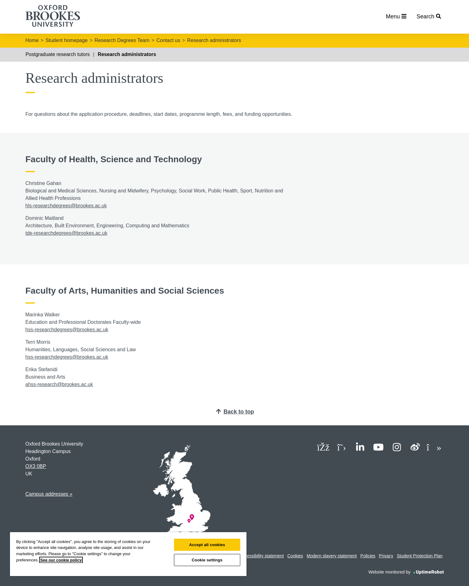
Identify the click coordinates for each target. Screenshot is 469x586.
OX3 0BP (36, 466)
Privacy (386, 555)
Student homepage (66, 40)
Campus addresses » (49, 494)
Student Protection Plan (420, 555)
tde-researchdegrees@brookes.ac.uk (67, 233)
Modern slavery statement (332, 555)
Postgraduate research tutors (58, 54)
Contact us (168, 40)
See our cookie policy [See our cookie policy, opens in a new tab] (61, 560)
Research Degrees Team (122, 40)
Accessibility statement (262, 555)
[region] (128, 554)
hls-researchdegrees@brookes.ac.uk (66, 205)
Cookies (295, 555)
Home (32, 40)
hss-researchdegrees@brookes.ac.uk (67, 329)
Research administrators (214, 40)
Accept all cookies (207, 544)
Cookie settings (207, 560)
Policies (367, 555)
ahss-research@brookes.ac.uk (59, 384)
